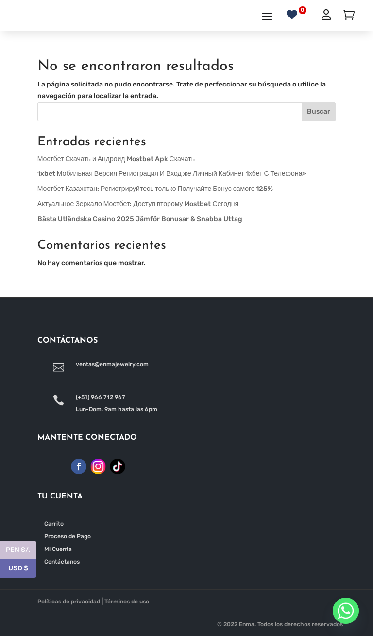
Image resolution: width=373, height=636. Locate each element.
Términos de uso (126, 601)
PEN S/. (21, 550)
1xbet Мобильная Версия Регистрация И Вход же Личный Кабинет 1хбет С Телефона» (172, 174)
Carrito (54, 523)
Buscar (318, 111)
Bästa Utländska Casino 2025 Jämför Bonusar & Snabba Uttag (139, 219)
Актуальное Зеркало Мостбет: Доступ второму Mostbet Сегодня (137, 204)
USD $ (22, 568)
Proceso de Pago (67, 536)
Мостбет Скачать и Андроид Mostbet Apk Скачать (116, 159)
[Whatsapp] (346, 611)
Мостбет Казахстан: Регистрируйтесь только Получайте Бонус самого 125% (155, 189)
